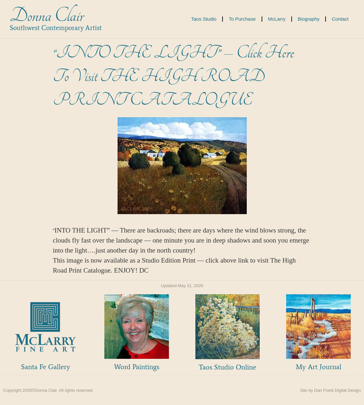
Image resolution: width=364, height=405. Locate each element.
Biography (309, 19)
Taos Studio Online (227, 367)
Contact (340, 19)
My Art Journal (318, 366)
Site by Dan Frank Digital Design (330, 390)
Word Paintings (136, 366)
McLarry (277, 19)
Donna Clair (47, 15)
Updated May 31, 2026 (182, 285)
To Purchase (242, 19)
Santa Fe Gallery (45, 366)
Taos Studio (203, 19)
